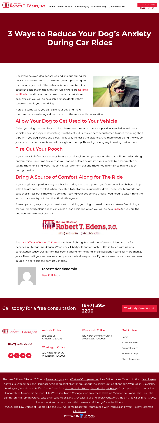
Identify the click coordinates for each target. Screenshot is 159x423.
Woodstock (24, 383)
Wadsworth (111, 397)
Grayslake (10, 383)
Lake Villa (87, 397)
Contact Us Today (147, 5)
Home (52, 6)
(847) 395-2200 (147, 8)
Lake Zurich (82, 388)
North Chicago (73, 393)
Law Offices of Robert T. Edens (40, 242)
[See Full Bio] (59, 275)
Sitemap (148, 406)
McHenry (111, 388)
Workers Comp (98, 6)
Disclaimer (79, 411)
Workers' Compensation (84, 379)
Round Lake (98, 388)
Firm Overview (64, 6)
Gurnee (69, 388)
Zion (85, 393)
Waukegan (149, 379)
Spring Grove (31, 397)
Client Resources (117, 6)
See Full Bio (50, 275)
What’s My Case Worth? (139, 308)
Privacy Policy (132, 406)
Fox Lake (148, 393)
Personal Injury (81, 6)
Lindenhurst (43, 402)
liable (117, 209)
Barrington (43, 383)
